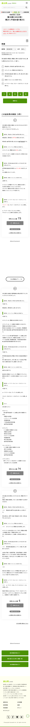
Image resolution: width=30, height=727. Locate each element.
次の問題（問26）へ (15, 664)
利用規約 (5, 708)
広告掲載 (19, 702)
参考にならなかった (15, 229)
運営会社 (5, 702)
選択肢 (3, 49)
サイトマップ (6, 710)
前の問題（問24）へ (15, 653)
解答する (15, 101)
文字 (19, 49)
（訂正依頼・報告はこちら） (7, 54)
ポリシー (19, 708)
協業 (18, 705)
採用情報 (5, 705)
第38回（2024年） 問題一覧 (15, 658)
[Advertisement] (15, 257)
